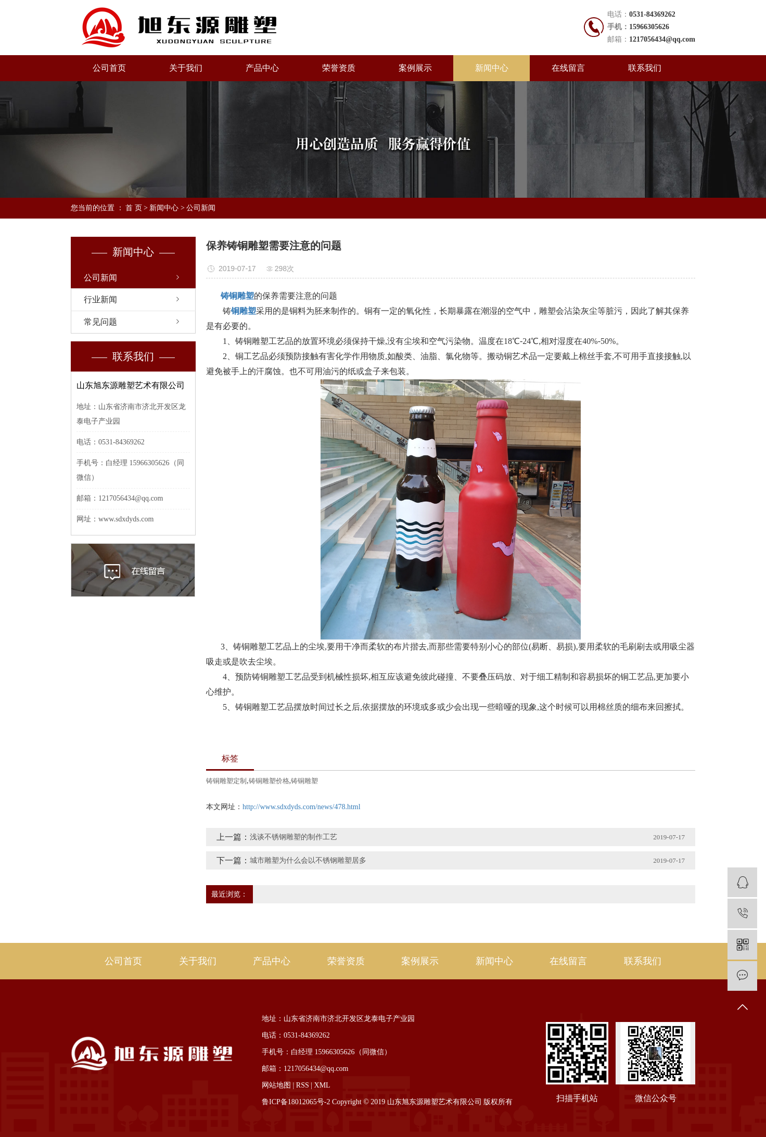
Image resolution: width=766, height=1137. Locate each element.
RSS (302, 1085)
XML (322, 1085)
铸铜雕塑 (304, 781)
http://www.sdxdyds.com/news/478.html (301, 807)
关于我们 (185, 67)
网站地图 (276, 1085)
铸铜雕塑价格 (269, 781)
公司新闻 (200, 208)
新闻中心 (491, 67)
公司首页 (109, 67)
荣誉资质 (338, 67)
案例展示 (415, 67)
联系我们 (644, 67)
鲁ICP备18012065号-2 (296, 1102)
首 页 (133, 208)
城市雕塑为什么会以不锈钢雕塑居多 (308, 860)
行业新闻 (100, 299)
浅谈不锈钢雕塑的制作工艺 (293, 837)
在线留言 (568, 67)
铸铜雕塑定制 (226, 781)
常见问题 (100, 321)
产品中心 (262, 67)
